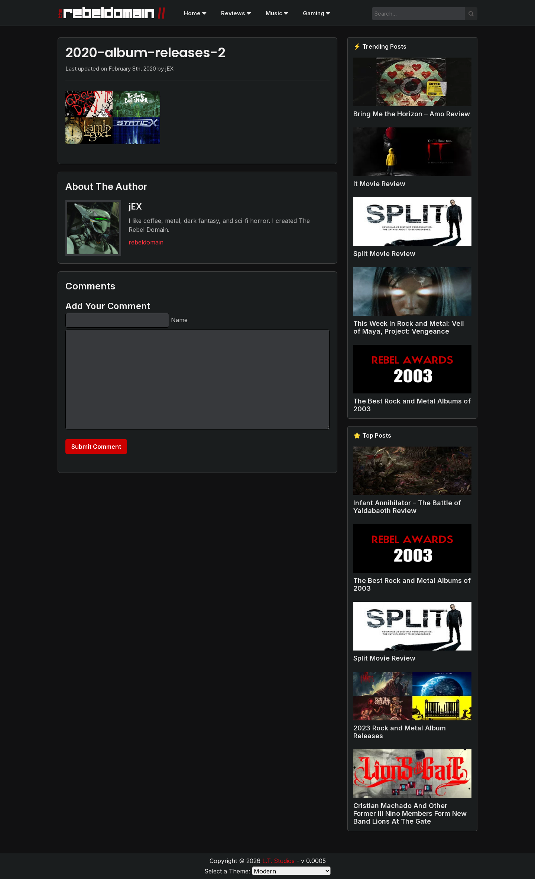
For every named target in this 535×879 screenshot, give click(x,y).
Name (179, 320)
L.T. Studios (278, 861)
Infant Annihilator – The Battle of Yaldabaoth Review (407, 507)
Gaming (316, 13)
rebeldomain (146, 242)
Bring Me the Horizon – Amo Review (411, 114)
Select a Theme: (227, 871)
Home (195, 13)
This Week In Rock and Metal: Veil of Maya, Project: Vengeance (408, 327)
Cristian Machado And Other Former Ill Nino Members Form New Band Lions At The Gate (410, 813)
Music (277, 13)
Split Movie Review (384, 253)
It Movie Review (379, 184)
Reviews (236, 13)
